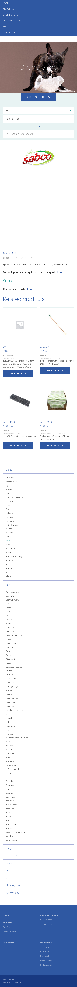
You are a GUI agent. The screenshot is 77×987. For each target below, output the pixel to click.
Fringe (9, 848)
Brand (9, 469)
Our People (8, 927)
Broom (9, 619)
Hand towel (11, 706)
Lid (7, 722)
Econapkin (10, 501)
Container (10, 647)
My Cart (7, 27)
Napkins (9, 746)
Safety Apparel (12, 769)
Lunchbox (10, 726)
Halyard (9, 513)
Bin (7, 604)
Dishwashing (11, 659)
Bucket (9, 623)
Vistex (8, 576)
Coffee (8, 639)
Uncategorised (14, 885)
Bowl (8, 612)
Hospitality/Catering (14, 710)
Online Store (10, 15)
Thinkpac (10, 560)
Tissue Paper (11, 805)
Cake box (10, 627)
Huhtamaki (11, 521)
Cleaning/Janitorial (14, 635)
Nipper (9, 750)
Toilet (8, 820)
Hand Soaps (11, 702)
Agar (8, 485)
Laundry (9, 718)
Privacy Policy (46, 920)
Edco (8, 505)
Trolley (9, 828)
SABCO (9, 541)
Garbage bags (12, 686)
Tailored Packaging (14, 556)
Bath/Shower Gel (13, 600)
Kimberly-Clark (12, 525)
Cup (8, 651)
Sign (8, 789)
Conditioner (11, 643)
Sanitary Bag (11, 765)
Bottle (8, 608)
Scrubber (10, 781)
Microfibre (10, 734)
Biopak (9, 489)
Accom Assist (12, 481)
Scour (8, 773)
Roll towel (10, 761)
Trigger (9, 817)
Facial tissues (11, 679)
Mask (8, 730)
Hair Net (9, 690)
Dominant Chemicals (15, 497)
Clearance (10, 478)
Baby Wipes (11, 596)
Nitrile (9, 870)
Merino (9, 529)
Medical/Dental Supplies (17, 738)
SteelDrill (10, 552)
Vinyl (8, 878)
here (60, 272)
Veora (8, 572)
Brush (8, 616)
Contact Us (9, 33)
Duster (9, 671)
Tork (8, 564)
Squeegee (10, 797)
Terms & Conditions (48, 924)
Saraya (9, 544)
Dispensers (10, 663)
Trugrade (10, 568)
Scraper (9, 777)
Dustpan (9, 675)
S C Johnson (11, 548)
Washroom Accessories (16, 832)
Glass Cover (12, 855)
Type (8, 584)
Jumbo (9, 714)
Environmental (9, 932)
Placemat (10, 753)
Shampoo (10, 785)
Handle (9, 694)
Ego (7, 509)
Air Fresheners (12, 592)
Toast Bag (10, 809)
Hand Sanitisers (12, 698)
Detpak (9, 493)
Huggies (9, 517)
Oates (8, 537)
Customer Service (13, 21)
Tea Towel (10, 801)
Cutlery (9, 655)
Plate (8, 757)
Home (6, 3)
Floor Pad (10, 682)
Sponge (9, 793)
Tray (8, 813)
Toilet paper (11, 824)
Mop (8, 742)
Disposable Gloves (14, 667)
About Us (8, 9)
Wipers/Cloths (12, 840)
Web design (8, 982)
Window (9, 836)
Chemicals (10, 631)
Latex (9, 863)
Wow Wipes (12, 892)
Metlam (9, 533)
